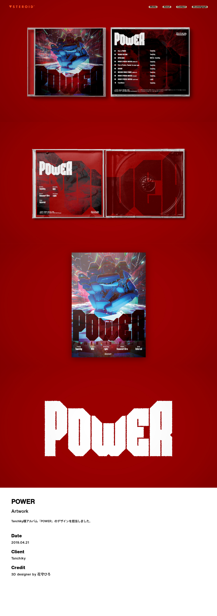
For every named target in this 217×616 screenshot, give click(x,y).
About (167, 7)
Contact (181, 7)
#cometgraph (200, 7)
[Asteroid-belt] (22, 6)
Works (153, 7)
